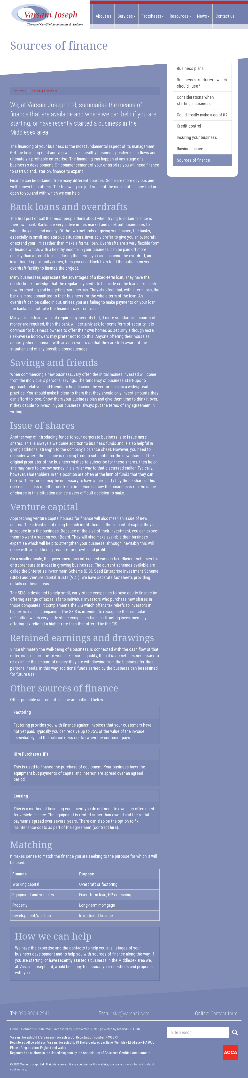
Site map (45, 1029)
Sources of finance (193, 160)
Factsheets (152, 16)
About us (103, 16)
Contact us (225, 16)
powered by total (120, 1029)
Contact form (224, 1013)
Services (126, 16)
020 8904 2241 (34, 1013)
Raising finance (190, 148)
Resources (180, 16)
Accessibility (63, 1029)
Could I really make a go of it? (202, 114)
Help (94, 1029)
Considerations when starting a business (195, 100)
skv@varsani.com (131, 1013)
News (203, 16)
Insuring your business (197, 137)
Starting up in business (44, 90)
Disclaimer (81, 1029)
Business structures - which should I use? (202, 83)
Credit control (189, 126)
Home (14, 1029)
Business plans (190, 68)
